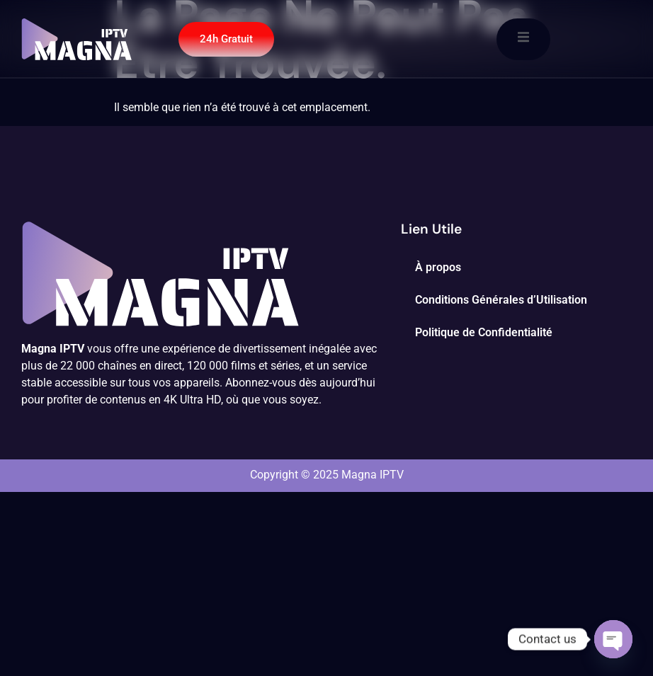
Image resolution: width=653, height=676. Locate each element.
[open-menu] (523, 39)
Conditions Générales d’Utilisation (501, 300)
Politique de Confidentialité (483, 332)
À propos (438, 267)
